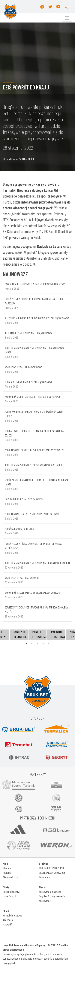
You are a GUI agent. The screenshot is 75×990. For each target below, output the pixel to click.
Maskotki (7, 924)
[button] (66, 6)
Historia (7, 872)
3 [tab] (37, 643)
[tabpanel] (37, 635)
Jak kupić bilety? (11, 891)
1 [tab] (26, 643)
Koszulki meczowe (12, 915)
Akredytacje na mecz (50, 891)
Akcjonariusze (10, 877)
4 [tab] (43, 643)
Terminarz (44, 877)
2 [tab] (32, 643)
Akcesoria (8, 920)
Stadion (7, 868)
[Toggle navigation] (67, 18)
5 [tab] (49, 643)
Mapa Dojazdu (10, 896)
